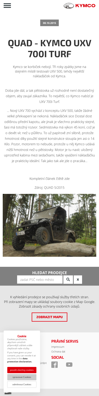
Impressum (57, 346)
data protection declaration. (19, 360)
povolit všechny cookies (22, 370)
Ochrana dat (58, 351)
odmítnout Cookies (21, 384)
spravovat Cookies (22, 377)
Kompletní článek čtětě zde (49, 178)
